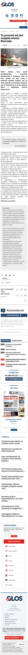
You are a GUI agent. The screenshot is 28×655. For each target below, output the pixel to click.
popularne (6, 340)
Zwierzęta (9, 575)
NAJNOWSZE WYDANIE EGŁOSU (18, 20)
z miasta (17, 31)
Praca (8, 556)
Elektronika (9, 580)
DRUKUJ (25, 45)
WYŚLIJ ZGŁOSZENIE (12, 638)
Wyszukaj (23, 27)
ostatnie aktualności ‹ (6, 279)
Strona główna (4, 31)
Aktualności (11, 31)
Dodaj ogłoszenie (14, 541)
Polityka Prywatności (10, 621)
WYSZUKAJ (14, 429)
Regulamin (7, 616)
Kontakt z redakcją (9, 614)
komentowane (17, 340)
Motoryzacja (9, 546)
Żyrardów (14, 11)
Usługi (8, 561)
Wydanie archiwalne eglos (11, 619)
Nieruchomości (10, 551)
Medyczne (9, 565)
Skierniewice (14, 9)
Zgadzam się (22, 644)
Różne (8, 585)
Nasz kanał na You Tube (10, 623)
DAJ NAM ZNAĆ (14, 372)
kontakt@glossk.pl (14, 379)
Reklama (7, 617)
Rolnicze (8, 570)
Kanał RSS (7, 625)
